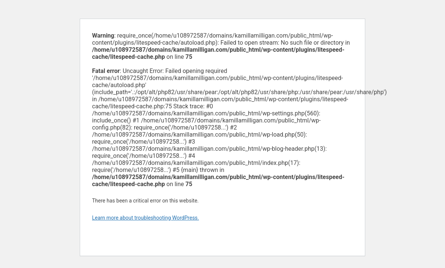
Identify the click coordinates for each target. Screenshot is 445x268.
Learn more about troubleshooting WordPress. (145, 218)
